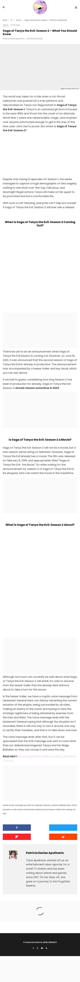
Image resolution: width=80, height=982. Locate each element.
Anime (5, 25)
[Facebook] (33, 974)
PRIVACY (53, 968)
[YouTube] (42, 974)
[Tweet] (40, 853)
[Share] (14, 853)
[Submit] (14, 863)
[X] (37, 974)
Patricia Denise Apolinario (14, 38)
